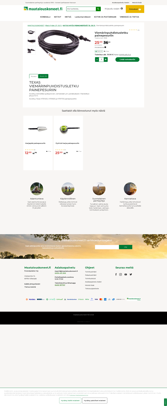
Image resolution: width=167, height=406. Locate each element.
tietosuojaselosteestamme (79, 395)
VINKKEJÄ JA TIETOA (129, 17)
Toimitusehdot (90, 272)
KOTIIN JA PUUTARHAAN (105, 17)
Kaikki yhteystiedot (32, 284)
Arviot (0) (43, 76)
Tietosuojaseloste (92, 289)
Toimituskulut (90, 278)
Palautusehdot (90, 275)
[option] (31, 33)
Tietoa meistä (30, 287)
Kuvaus (33, 76)
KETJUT (57, 17)
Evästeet (165, 402)
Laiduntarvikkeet (83, 17)
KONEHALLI (45, 17)
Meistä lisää (89, 285)
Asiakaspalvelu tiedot (93, 282)
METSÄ (68, 17)
